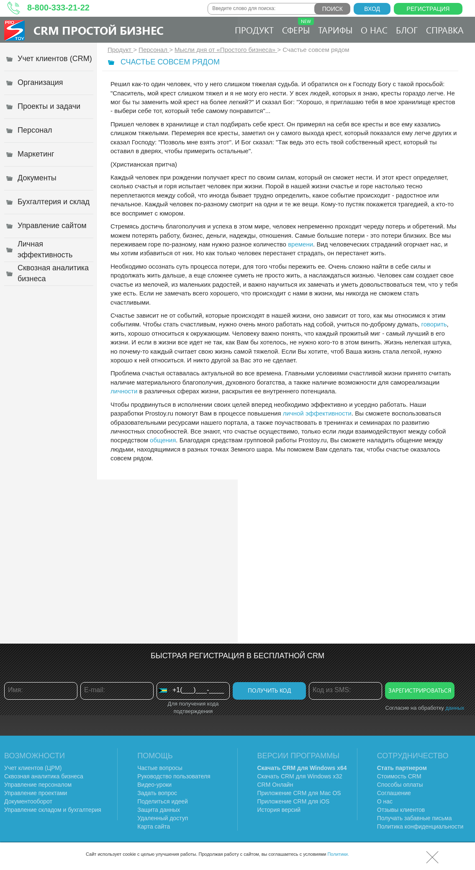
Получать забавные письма (414, 818)
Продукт (254, 30)
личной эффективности (317, 413)
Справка (445, 30)
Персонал (154, 49)
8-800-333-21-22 (58, 7)
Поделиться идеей (162, 801)
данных (454, 708)
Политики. (338, 854)
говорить (434, 324)
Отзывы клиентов (401, 809)
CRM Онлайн (275, 784)
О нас (374, 30)
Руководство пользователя (173, 776)
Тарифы (335, 30)
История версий (279, 809)
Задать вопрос (157, 793)
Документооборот (28, 801)
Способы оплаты (400, 784)
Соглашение (394, 793)
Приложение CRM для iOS (293, 801)
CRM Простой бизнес (98, 30)
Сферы (298, 27)
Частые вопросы (159, 768)
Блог (407, 30)
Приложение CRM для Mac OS (299, 793)
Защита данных (158, 809)
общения (163, 440)
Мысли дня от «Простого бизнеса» (226, 49)
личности (123, 391)
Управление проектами (35, 793)
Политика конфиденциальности (420, 826)
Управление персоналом (38, 784)
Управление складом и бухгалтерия (52, 809)
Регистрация (428, 8)
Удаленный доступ (162, 818)
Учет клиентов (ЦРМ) (33, 768)
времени (300, 244)
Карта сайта (153, 826)
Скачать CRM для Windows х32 (299, 776)
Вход (372, 8)
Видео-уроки (154, 784)
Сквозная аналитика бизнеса (43, 776)
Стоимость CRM (399, 776)
